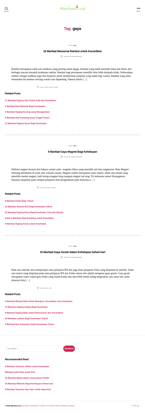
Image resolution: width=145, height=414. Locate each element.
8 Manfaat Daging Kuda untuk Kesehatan (25, 225)
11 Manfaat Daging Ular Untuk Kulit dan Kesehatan (30, 102)
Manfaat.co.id (16, 407)
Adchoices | (26, 407)
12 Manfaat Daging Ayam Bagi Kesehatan (26, 125)
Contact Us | (44, 407)
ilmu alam (47, 189)
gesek (46, 289)
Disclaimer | (35, 407)
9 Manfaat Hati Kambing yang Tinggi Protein (27, 119)
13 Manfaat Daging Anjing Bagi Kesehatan (26, 308)
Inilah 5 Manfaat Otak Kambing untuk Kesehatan (29, 219)
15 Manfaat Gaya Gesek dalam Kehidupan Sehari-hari (72, 253)
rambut (46, 88)
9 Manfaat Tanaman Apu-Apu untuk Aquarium (28, 391)
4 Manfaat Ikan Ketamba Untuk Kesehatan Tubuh (29, 325)
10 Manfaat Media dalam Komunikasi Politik (27, 379)
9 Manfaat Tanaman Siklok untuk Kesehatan (27, 368)
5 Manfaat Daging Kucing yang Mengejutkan (27, 113)
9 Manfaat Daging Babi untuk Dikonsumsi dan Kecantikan (34, 314)
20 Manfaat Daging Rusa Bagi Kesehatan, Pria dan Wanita (34, 213)
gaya (41, 88)
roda (50, 289)
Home (70, 47)
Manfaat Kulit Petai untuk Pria (20, 373)
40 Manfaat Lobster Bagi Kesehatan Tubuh (26, 320)
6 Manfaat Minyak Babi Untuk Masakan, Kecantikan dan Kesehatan (38, 303)
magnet (53, 189)
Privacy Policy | (54, 407)
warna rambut (54, 88)
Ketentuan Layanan (67, 407)
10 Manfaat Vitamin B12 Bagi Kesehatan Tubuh (28, 208)
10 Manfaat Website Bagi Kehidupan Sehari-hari (29, 385)
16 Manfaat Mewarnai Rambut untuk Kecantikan (72, 52)
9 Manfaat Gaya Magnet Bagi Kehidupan (72, 153)
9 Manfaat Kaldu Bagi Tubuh (19, 202)
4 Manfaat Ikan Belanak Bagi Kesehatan (25, 107)
